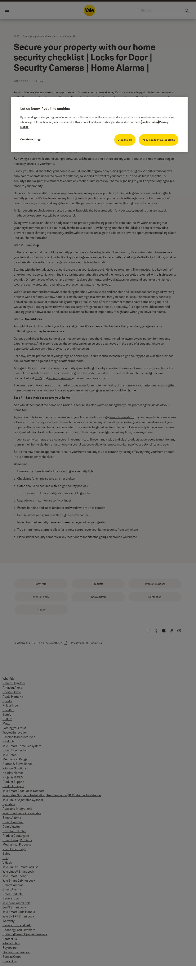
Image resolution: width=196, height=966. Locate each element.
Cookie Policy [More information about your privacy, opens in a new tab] (149, 122)
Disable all (125, 140)
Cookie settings (30, 139)
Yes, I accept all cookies (158, 140)
